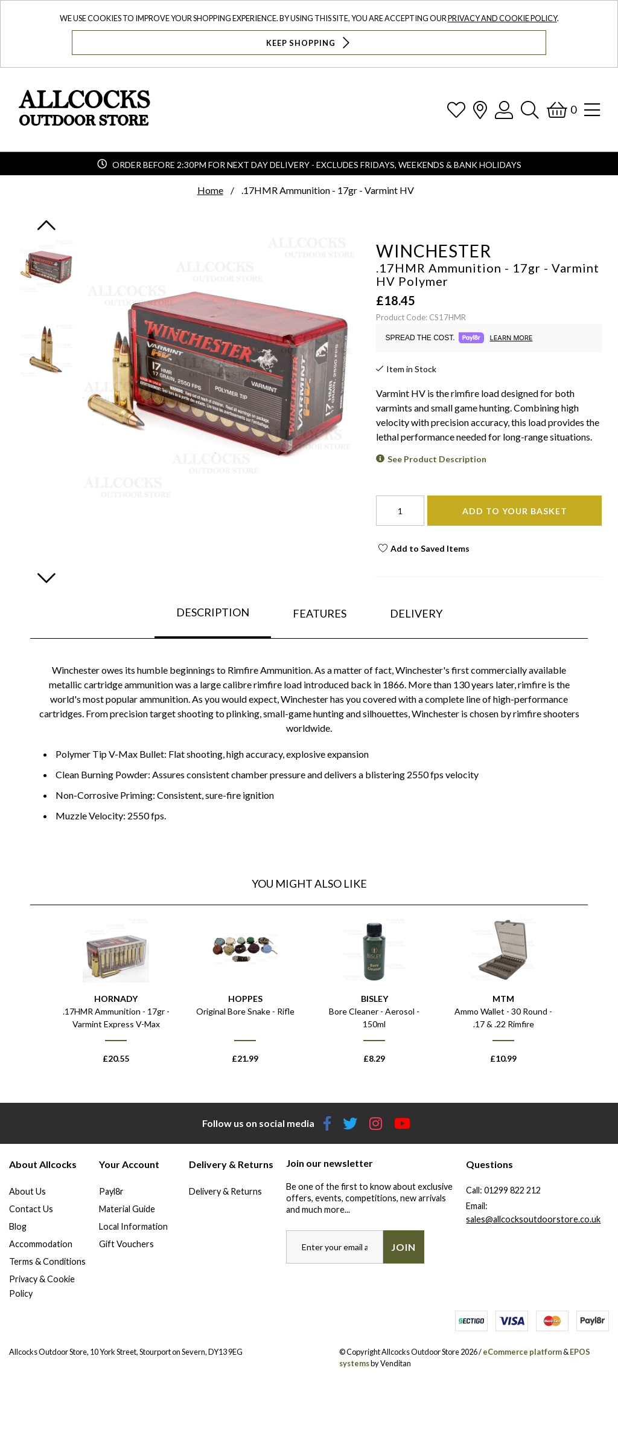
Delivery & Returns (225, 1191)
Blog (18, 1226)
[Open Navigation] (592, 109)
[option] (115, 995)
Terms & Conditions (47, 1261)
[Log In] (504, 109)
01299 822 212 (512, 1190)
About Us (27, 1191)
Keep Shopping (309, 42)
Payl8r (111, 1191)
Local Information (133, 1226)
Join (403, 1247)
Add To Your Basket (514, 511)
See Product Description (436, 459)
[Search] (530, 109)
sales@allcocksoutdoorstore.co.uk (533, 1219)
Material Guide (127, 1209)
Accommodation (40, 1244)
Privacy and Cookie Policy (502, 18)
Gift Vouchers (126, 1244)
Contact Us (31, 1209)
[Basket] (561, 109)
